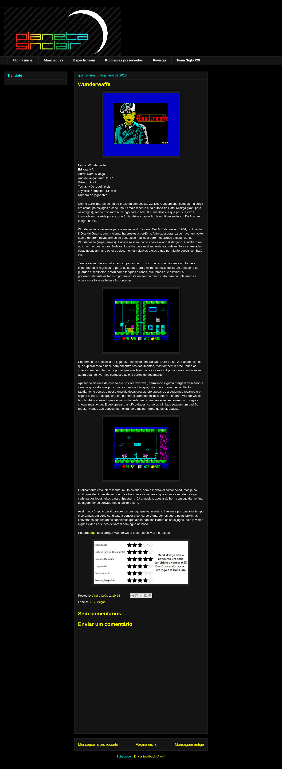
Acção (101, 602)
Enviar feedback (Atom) (150, 756)
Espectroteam (84, 60)
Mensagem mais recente (98, 744)
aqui (93, 532)
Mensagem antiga (189, 744)
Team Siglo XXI (188, 60)
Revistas (160, 60)
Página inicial (22, 60)
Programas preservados (124, 60)
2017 (92, 602)
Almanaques (53, 60)
